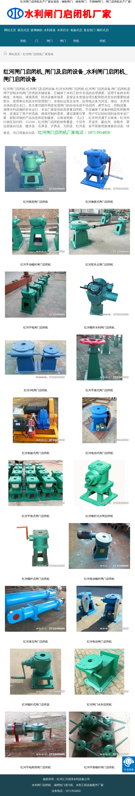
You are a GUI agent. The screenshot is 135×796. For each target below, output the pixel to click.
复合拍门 (89, 30)
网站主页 (10, 30)
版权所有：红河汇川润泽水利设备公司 (67, 779)
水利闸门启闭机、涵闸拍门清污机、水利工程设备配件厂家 (67, 785)
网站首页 (14, 54)
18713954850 (73, 791)
